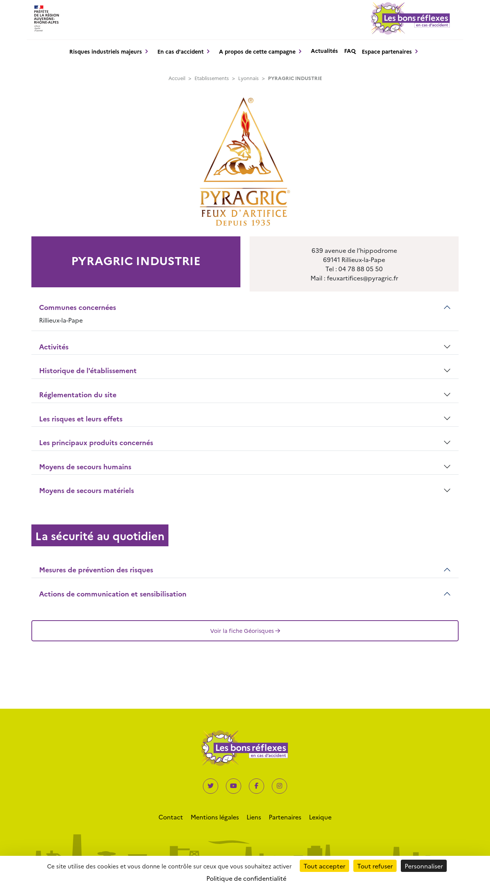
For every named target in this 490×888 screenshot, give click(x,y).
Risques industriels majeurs (105, 51)
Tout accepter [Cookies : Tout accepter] (324, 866)
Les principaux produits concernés (96, 442)
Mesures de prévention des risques (96, 569)
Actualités (324, 50)
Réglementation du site (77, 394)
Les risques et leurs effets (80, 418)
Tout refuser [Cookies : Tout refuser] (375, 866)
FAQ (350, 50)
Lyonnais (248, 78)
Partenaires (285, 817)
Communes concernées (77, 307)
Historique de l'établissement (88, 370)
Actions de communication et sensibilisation (112, 593)
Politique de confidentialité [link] (246, 878)
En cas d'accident (180, 51)
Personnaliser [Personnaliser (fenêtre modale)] (424, 866)
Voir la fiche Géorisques (245, 630)
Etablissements (211, 78)
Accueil (176, 78)
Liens (254, 817)
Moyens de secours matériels (86, 490)
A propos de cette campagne (257, 51)
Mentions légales (215, 817)
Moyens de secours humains (85, 466)
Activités (54, 346)
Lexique (320, 817)
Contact (170, 817)
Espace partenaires (387, 51)
